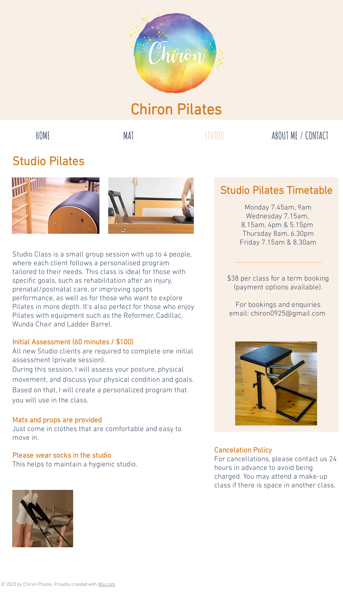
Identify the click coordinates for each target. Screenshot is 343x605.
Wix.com (106, 585)
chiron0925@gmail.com (288, 313)
